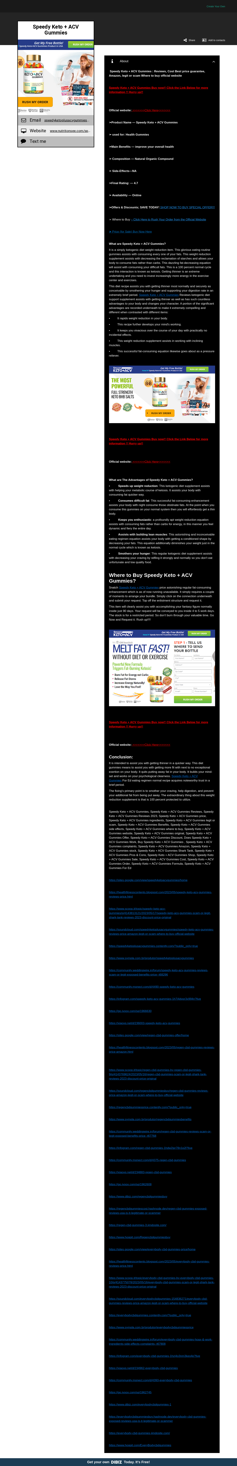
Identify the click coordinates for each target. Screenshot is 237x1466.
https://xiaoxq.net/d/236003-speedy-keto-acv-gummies (144, 1023)
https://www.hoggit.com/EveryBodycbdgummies (140, 1445)
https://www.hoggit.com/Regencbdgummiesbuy (139, 1237)
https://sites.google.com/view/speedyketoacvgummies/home (148, 880)
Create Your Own (216, 6)
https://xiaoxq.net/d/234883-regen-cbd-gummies (140, 1172)
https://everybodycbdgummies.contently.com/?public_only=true (150, 1315)
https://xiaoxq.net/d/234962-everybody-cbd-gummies (143, 1368)
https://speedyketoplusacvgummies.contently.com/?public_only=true (153, 946)
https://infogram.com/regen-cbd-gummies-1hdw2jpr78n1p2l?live (150, 1148)
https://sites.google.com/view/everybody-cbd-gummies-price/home (152, 1249)
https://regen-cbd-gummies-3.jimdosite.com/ (138, 1225)
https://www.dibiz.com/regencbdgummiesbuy (138, 1196)
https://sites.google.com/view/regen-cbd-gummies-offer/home (149, 1035)
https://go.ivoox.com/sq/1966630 (130, 1011)
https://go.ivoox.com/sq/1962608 (130, 1184)
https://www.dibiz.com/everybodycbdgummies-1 (140, 1404)
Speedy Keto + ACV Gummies (159, 295)
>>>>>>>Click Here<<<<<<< (151, 110)
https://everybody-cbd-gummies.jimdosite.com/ (139, 1433)
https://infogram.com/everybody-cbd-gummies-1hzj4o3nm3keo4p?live (154, 1356)
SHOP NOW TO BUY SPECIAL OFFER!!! (187, 207)
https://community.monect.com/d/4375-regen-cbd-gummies (147, 1160)
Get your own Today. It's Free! (118, 1462)
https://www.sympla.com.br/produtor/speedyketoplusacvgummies (151, 958)
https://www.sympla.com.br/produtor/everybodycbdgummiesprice (151, 1327)
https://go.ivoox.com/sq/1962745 (130, 1392)
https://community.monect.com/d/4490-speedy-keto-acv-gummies (151, 986)
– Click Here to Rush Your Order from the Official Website (168, 219)
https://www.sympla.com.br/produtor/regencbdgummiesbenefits (150, 1119)
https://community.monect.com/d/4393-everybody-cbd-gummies (150, 1380)
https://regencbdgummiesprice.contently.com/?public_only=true (150, 1107)
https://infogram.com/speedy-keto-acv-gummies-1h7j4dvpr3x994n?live (155, 999)
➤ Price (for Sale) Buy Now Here (130, 231)
